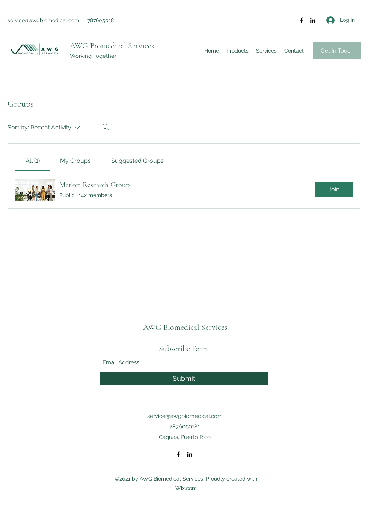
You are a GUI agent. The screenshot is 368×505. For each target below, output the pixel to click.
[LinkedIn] (313, 20)
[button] (337, 50)
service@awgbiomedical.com (43, 20)
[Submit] (184, 378)
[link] (33, 160)
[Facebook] (301, 20)
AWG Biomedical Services (112, 46)
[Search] (105, 126)
